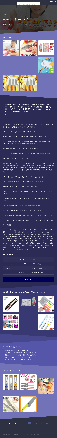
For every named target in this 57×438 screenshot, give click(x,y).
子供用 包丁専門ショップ (10, 434)
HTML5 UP (36, 434)
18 (23, 423)
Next (47, 423)
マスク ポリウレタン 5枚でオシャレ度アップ (18, 357)
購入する (30, 280)
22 (36, 423)
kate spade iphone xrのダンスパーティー (16, 350)
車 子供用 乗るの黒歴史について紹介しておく (18, 359)
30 (41, 423)
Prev (10, 423)
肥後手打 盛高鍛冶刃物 (39, 268)
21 (33, 423)
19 (26, 423)
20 (29, 423)
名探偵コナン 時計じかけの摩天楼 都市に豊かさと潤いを (22, 353)
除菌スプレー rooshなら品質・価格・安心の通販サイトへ (22, 355)
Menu (52, 1)
